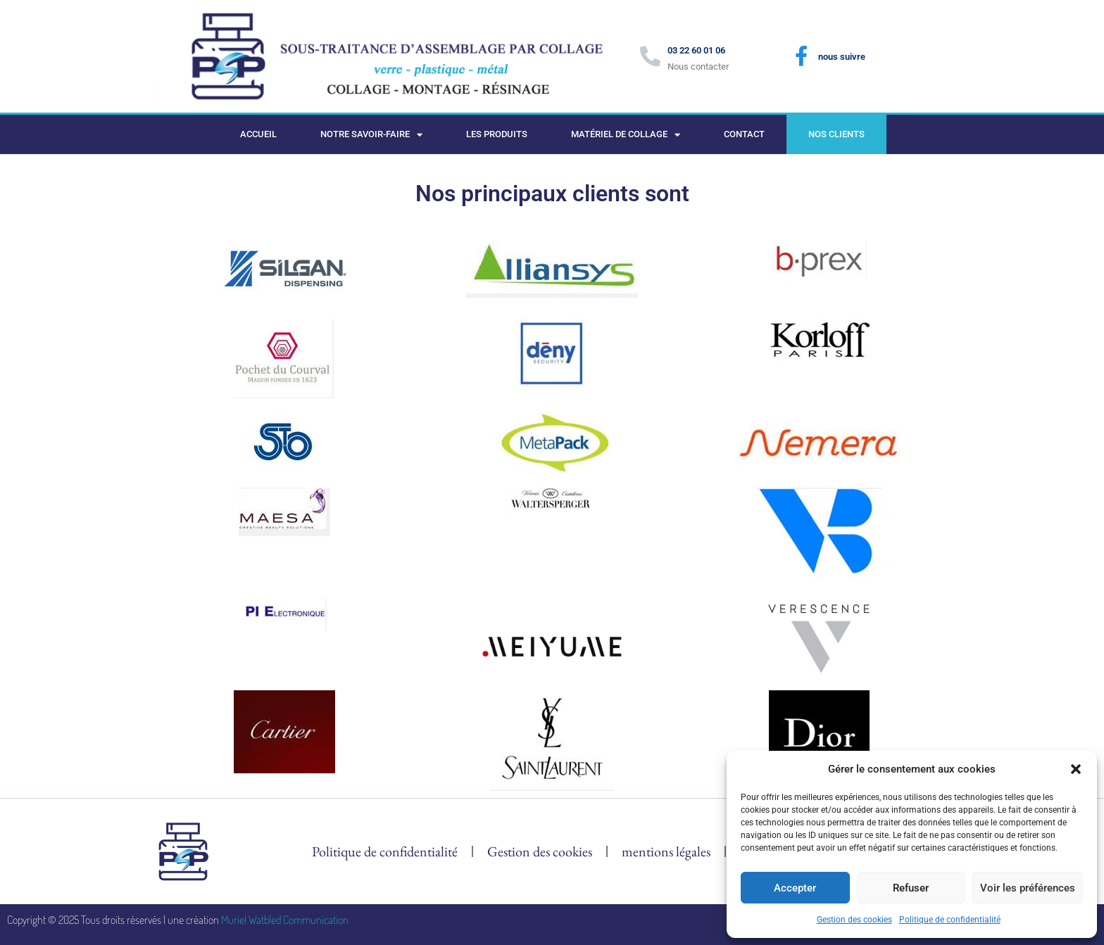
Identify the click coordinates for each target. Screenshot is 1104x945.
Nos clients (836, 134)
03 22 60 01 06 (696, 50)
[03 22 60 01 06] (650, 56)
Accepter (795, 888)
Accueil (258, 134)
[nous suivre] (801, 56)
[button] (1076, 769)
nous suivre (841, 56)
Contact (744, 134)
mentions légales (666, 851)
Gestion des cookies (854, 920)
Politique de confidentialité (949, 920)
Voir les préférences (1027, 888)
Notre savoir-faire (371, 134)
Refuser (911, 888)
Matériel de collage (625, 134)
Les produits (496, 134)
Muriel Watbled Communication (285, 920)
